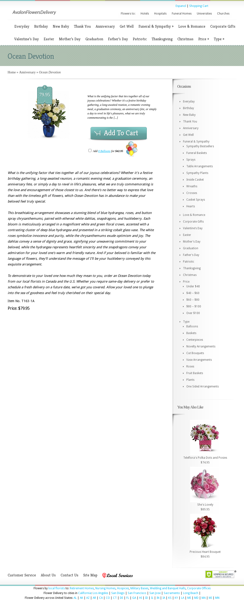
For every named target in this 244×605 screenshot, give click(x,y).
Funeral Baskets (196, 153)
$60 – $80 (192, 299)
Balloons (192, 326)
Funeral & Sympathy (155, 26)
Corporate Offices (199, 588)
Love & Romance (191, 26)
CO (108, 598)
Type (219, 38)
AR (94, 598)
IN (158, 598)
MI (210, 598)
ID (146, 598)
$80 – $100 (193, 306)
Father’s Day (118, 38)
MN (217, 598)
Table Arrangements (199, 166)
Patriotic (140, 38)
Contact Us (69, 575)
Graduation (94, 38)
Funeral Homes (182, 13)
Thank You (82, 26)
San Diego (118, 593)
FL (127, 598)
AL (75, 598)
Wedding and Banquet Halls (168, 588)
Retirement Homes (82, 588)
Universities (204, 13)
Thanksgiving (162, 38)
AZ (88, 598)
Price (203, 38)
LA (182, 598)
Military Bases (139, 588)
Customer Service (22, 575)
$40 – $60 (192, 293)
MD (196, 598)
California (84, 593)
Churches (223, 13)
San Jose (155, 593)
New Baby (61, 26)
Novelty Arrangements (200, 346)
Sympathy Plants (197, 173)
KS (170, 598)
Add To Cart (121, 132)
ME (189, 598)
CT (115, 598)
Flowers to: (128, 13)
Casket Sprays (195, 199)
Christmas (185, 38)
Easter (49, 38)
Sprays (190, 159)
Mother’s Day (70, 38)
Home (12, 72)
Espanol (181, 6)
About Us (48, 575)
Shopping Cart (198, 6)
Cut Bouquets (195, 353)
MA (204, 598)
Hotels (145, 13)
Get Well (127, 26)
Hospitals (160, 13)
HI (140, 598)
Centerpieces (194, 339)
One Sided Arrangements (202, 386)
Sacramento (172, 593)
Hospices (123, 588)
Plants (190, 379)
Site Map (90, 575)
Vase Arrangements (199, 359)
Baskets (191, 333)
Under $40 (193, 286)
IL (152, 598)
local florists (56, 588)
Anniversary (105, 26)
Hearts (190, 206)
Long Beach (190, 593)
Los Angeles (100, 593)
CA (101, 598)
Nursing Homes (105, 588)
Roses (190, 366)
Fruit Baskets (194, 373)
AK (81, 598)
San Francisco (137, 593)
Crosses (191, 193)
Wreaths (191, 186)
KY (176, 598)
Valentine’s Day (26, 38)
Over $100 (193, 313)
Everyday (21, 26)
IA (164, 598)
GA (134, 598)
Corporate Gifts (222, 26)
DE (121, 598)
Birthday (41, 26)
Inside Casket (195, 179)
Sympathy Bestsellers (200, 146)
